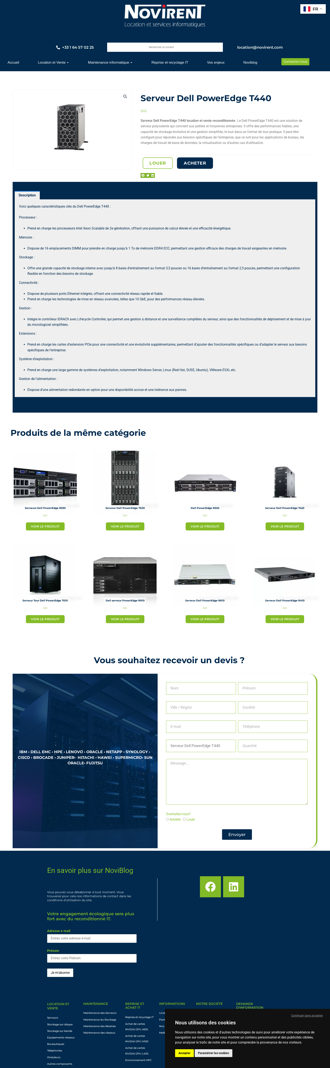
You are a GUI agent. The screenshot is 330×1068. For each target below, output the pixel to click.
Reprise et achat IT (134, 1012)
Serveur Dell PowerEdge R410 (285, 600)
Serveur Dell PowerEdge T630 (125, 508)
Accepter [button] (184, 1053)
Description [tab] (27, 195)
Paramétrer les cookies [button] (213, 1053)
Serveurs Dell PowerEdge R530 (45, 508)
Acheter (175, 820)
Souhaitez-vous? (178, 814)
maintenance (95, 1007)
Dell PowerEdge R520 (205, 508)
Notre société (209, 1007)
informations (172, 1007)
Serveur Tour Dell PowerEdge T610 (45, 600)
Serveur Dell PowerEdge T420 (284, 508)
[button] (125, 96)
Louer (190, 820)
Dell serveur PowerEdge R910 (125, 600)
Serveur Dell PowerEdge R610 (205, 600)
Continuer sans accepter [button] (307, 1015)
